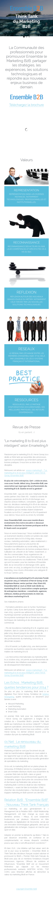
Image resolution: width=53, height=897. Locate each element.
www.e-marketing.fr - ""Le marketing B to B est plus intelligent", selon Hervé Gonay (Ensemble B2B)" (26, 473)
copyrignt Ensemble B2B (26, 892)
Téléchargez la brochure (26, 105)
